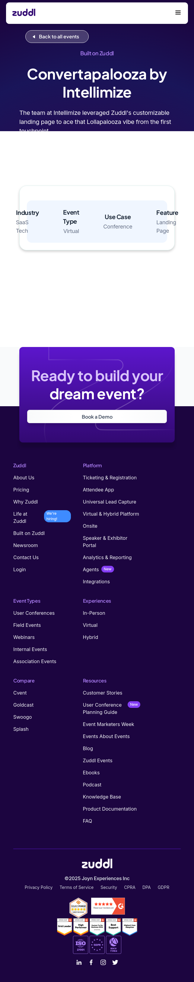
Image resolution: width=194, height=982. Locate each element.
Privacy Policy (39, 887)
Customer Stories (102, 693)
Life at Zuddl (20, 517)
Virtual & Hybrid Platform (111, 514)
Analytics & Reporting (107, 557)
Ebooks (91, 773)
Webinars (24, 637)
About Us (23, 478)
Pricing (21, 490)
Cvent (20, 693)
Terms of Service (76, 887)
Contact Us (26, 557)
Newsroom (25, 545)
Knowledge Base (102, 797)
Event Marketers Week (108, 724)
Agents (91, 569)
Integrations (96, 582)
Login (19, 569)
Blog (88, 748)
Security (108, 887)
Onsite (90, 526)
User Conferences (34, 613)
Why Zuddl (25, 502)
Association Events (34, 661)
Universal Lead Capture (109, 502)
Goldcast (23, 705)
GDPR (164, 887)
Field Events (27, 625)
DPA (146, 887)
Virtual (90, 625)
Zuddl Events (98, 760)
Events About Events (106, 736)
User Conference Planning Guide (102, 708)
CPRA (129, 887)
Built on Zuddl (29, 533)
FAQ (87, 821)
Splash (21, 729)
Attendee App (98, 490)
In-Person (94, 613)
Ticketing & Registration (110, 478)
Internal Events (30, 649)
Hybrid (90, 637)
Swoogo (22, 717)
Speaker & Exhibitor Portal (105, 541)
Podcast (92, 785)
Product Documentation (110, 809)
